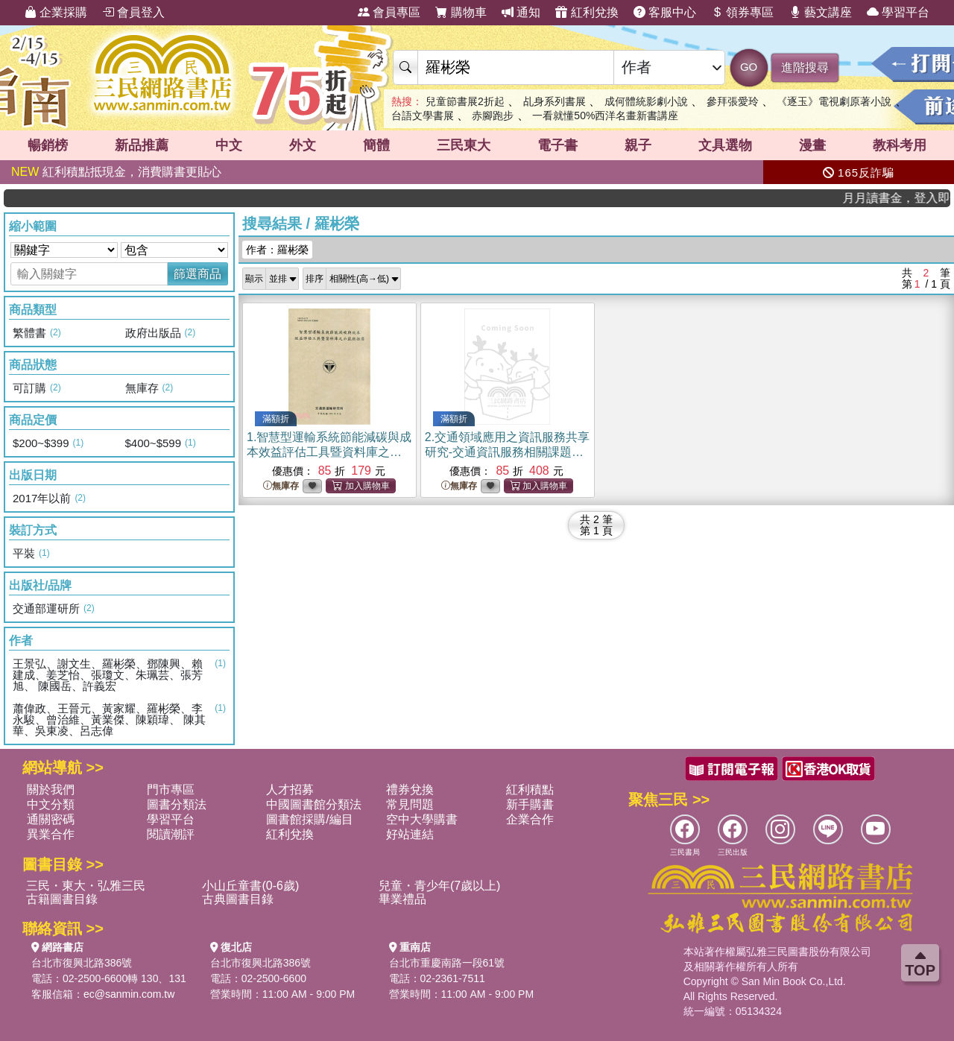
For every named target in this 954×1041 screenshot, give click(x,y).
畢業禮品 (402, 899)
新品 (141, 145)
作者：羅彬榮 (277, 250)
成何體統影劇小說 (646, 101)
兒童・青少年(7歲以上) (440, 885)
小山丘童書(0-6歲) (250, 885)
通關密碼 (51, 819)
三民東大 (463, 145)
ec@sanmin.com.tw (128, 994)
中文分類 (51, 804)
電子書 (557, 145)
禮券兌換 (410, 789)
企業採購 (56, 12)
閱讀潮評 (171, 834)
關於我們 (51, 789)
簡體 (376, 145)
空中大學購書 (422, 819)
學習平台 (898, 12)
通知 (521, 12)
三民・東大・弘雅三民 (85, 885)
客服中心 (665, 12)
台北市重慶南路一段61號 (447, 963)
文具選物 (725, 145)
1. (329, 452)
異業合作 (51, 834)
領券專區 (742, 12)
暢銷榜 (48, 145)
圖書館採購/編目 (309, 819)
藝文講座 (820, 12)
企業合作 (530, 819)
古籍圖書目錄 (62, 899)
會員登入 (133, 12)
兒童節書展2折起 (465, 101)
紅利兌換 (586, 12)
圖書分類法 (176, 804)
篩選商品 (197, 274)
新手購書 (530, 804)
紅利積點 (530, 789)
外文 (302, 145)
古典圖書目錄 (238, 899)
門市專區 (171, 789)
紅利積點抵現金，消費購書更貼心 (116, 171)
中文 (228, 145)
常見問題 (410, 804)
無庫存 (281, 486)
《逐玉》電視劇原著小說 (834, 101)
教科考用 (899, 145)
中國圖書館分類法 (313, 804)
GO (748, 66)
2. (507, 452)
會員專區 (389, 12)
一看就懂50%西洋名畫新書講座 (605, 115)
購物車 (460, 12)
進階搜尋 (805, 67)
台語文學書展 (422, 115)
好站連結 (410, 834)
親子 (638, 145)
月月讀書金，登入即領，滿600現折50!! (910, 198)
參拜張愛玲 (733, 101)
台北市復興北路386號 (81, 963)
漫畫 (812, 145)
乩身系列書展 (554, 101)
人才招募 (290, 789)
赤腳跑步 (493, 115)
